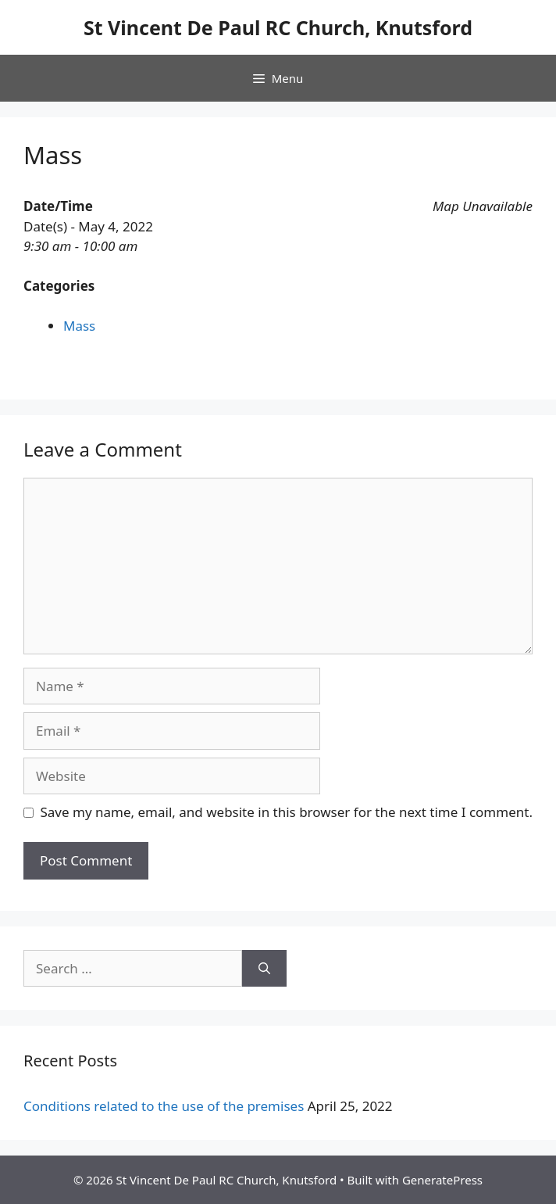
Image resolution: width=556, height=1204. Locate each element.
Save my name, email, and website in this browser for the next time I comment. (287, 812)
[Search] (264, 968)
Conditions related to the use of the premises (163, 1106)
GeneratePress (442, 1180)
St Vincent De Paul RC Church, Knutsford (278, 27)
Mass (79, 326)
